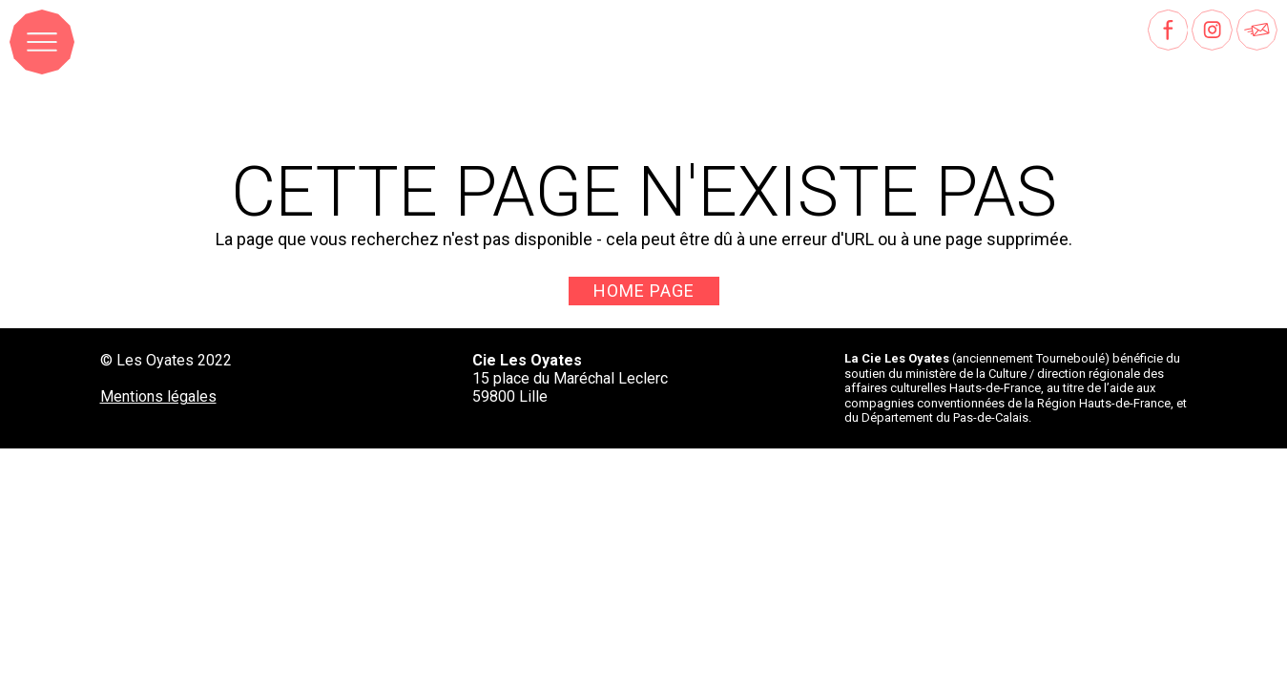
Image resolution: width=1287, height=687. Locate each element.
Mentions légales (158, 396)
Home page (644, 291)
